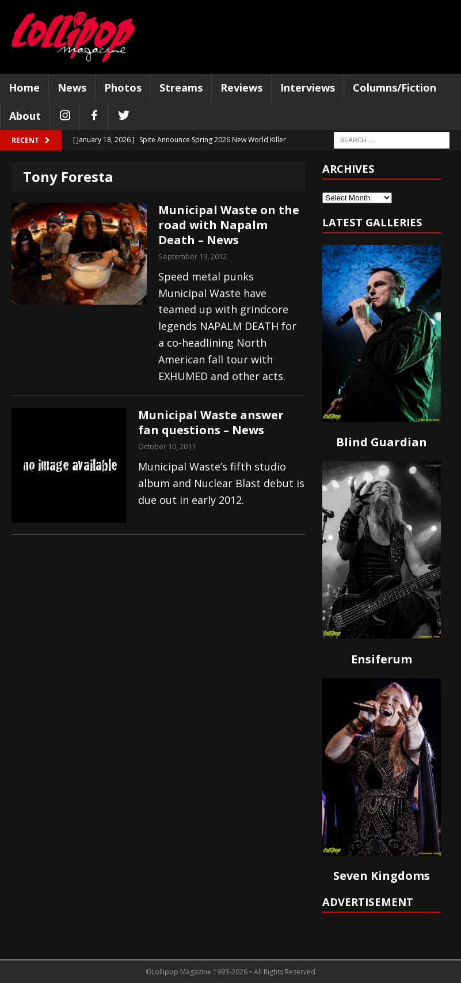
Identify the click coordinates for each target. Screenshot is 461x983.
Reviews (241, 87)
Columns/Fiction (394, 87)
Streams (181, 87)
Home (24, 87)
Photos (123, 87)
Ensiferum (381, 659)
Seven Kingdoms (381, 875)
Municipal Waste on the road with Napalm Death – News (228, 225)
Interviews (307, 87)
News (72, 87)
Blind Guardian (381, 442)
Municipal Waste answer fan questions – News (211, 422)
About (25, 116)
